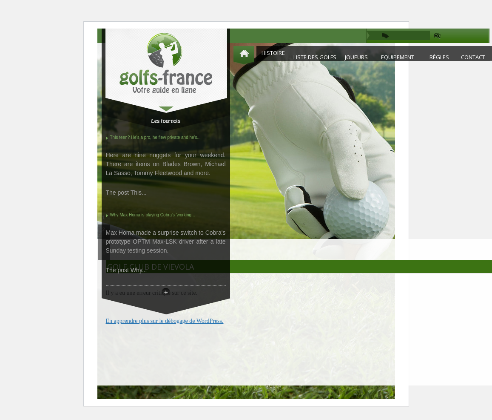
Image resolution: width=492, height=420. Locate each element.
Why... (139, 270)
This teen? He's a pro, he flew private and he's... (155, 137)
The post (118, 192)
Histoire (273, 53)
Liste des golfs (314, 57)
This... (139, 192)
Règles (439, 57)
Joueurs (356, 57)
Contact (473, 57)
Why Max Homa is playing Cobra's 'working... (152, 215)
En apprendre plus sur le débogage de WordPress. (165, 321)
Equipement (397, 57)
